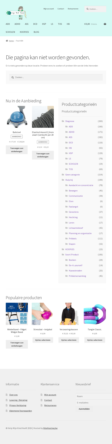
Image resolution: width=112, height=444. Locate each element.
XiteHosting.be (50, 428)
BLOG (36, 32)
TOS (60, 24)
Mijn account (49, 8)
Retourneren (73, 8)
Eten (71, 201)
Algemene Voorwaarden (20, 410)
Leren (71, 222)
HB (68, 24)
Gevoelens (74, 211)
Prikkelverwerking (77, 276)
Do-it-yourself (75, 265)
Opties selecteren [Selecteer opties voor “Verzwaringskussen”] (68, 340)
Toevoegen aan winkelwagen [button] (16, 150)
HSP (44, 24)
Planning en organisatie (80, 233)
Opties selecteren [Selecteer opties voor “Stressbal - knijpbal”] (42, 340)
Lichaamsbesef (76, 227)
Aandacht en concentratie (81, 185)
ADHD (17, 24)
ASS (26, 24)
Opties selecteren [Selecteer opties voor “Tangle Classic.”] (94, 340)
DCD (35, 24)
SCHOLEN (10, 32)
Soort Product (72, 254)
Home (11, 40)
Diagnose (69, 121)
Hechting (73, 217)
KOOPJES (24, 32)
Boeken (72, 260)
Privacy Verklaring (17, 405)
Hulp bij (69, 179)
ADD (8, 24)
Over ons (13, 394)
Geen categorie (72, 174)
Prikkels (73, 238)
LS (52, 24)
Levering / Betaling (18, 400)
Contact (61, 8)
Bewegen (73, 190)
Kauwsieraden (75, 270)
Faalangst (73, 206)
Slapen (72, 244)
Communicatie (76, 195)
